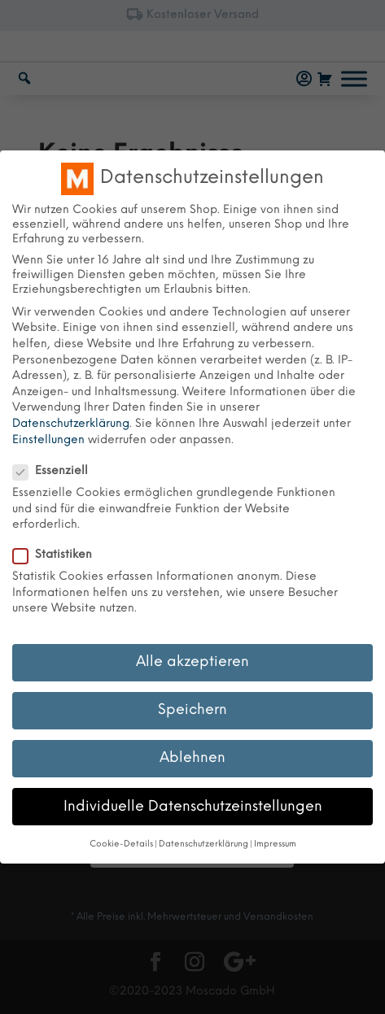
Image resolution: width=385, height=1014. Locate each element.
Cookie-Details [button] (121, 844)
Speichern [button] (192, 710)
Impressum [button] (275, 844)
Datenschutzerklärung (70, 424)
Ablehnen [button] (192, 758)
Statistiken (59, 555)
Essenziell (57, 471)
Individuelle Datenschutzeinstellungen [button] (192, 806)
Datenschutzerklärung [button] (203, 844)
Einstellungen (48, 440)
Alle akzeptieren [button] (192, 662)
